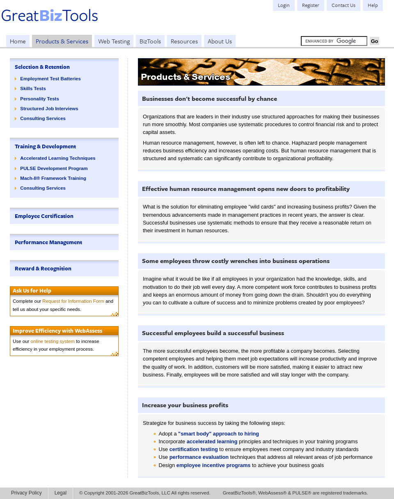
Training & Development (45, 146)
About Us (220, 40)
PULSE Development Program (53, 168)
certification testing (194, 449)
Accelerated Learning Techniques (57, 158)
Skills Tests (33, 88)
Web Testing (114, 40)
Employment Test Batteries (50, 78)
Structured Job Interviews (49, 108)
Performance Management (48, 242)
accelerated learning (212, 441)
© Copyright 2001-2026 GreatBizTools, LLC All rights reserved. (145, 492)
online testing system (53, 341)
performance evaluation (199, 457)
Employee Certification (44, 216)
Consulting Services (43, 118)
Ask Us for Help (32, 290)
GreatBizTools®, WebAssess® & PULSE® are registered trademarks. (295, 492)
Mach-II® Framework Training (53, 178)
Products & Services (62, 40)
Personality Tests (39, 98)
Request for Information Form (73, 301)
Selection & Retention (42, 67)
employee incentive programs (213, 465)
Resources (184, 40)
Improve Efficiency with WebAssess (57, 331)
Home (18, 40)
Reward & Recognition (43, 268)
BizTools (150, 40)
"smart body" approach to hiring (218, 434)
